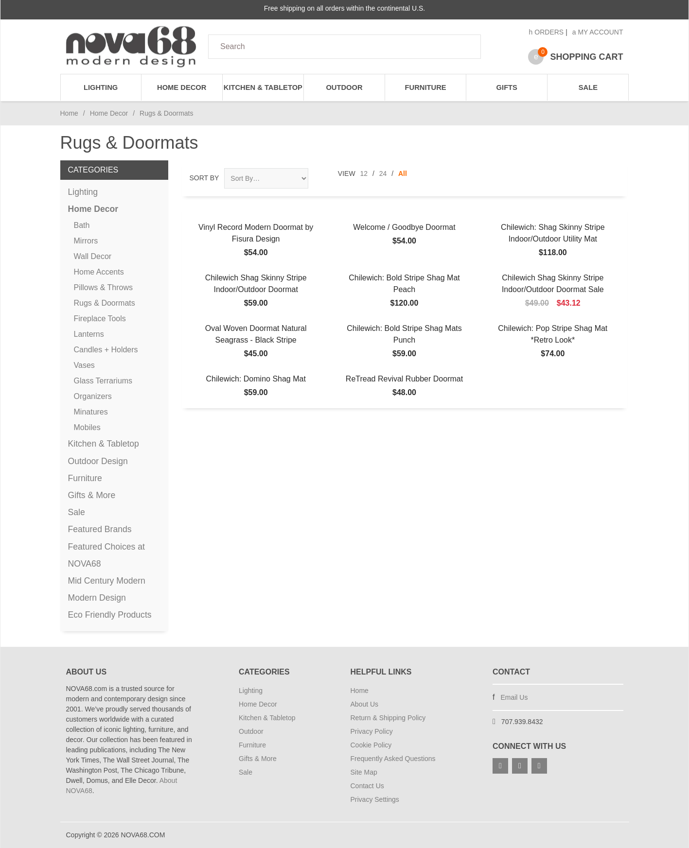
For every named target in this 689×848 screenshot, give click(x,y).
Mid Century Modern (106, 581)
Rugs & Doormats (104, 303)
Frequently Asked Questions (393, 758)
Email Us (514, 697)
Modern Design (97, 598)
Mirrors (86, 241)
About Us (365, 704)
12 (364, 173)
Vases (84, 365)
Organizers (93, 396)
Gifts (506, 87)
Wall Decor (93, 256)
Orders (546, 32)
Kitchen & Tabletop (263, 87)
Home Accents (99, 272)
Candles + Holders (106, 350)
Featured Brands (100, 529)
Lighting (101, 87)
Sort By (204, 178)
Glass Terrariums (103, 381)
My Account (597, 32)
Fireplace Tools (100, 318)
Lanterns (89, 334)
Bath (82, 225)
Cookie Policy (371, 745)
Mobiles (87, 427)
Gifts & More (92, 495)
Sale (588, 87)
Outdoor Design (98, 461)
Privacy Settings (375, 799)
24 (383, 173)
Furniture (425, 87)
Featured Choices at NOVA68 (106, 555)
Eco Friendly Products (110, 615)
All (402, 173)
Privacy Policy (372, 731)
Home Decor (181, 87)
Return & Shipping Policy (388, 718)
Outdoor (344, 87)
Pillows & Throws (103, 287)
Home (69, 113)
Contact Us (367, 786)
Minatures (91, 412)
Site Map (364, 772)
